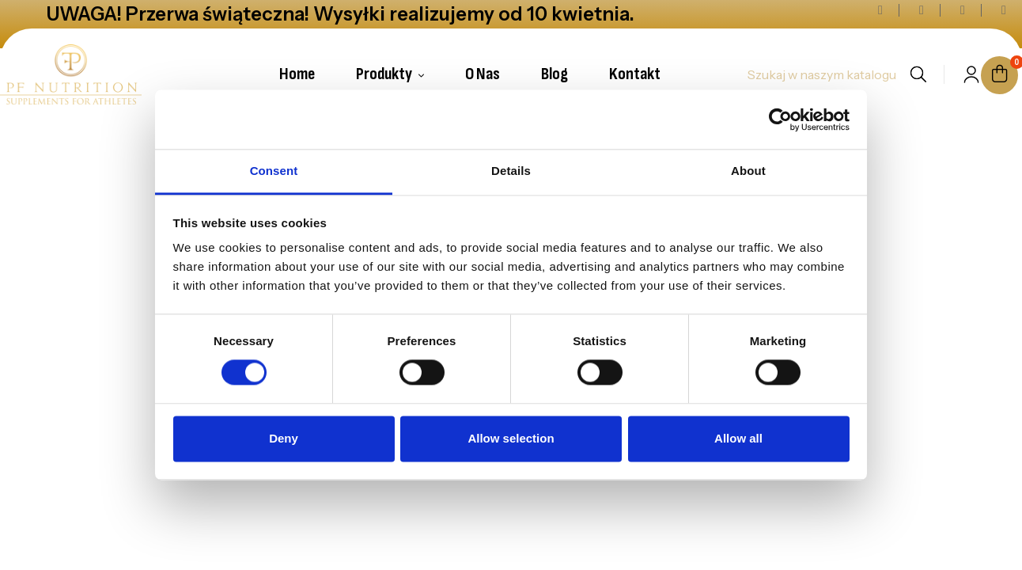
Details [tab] (511, 170)
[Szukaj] (821, 74)
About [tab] (748, 170)
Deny (283, 438)
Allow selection (510, 438)
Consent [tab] (274, 170)
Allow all (738, 438)
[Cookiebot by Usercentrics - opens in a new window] (780, 119)
